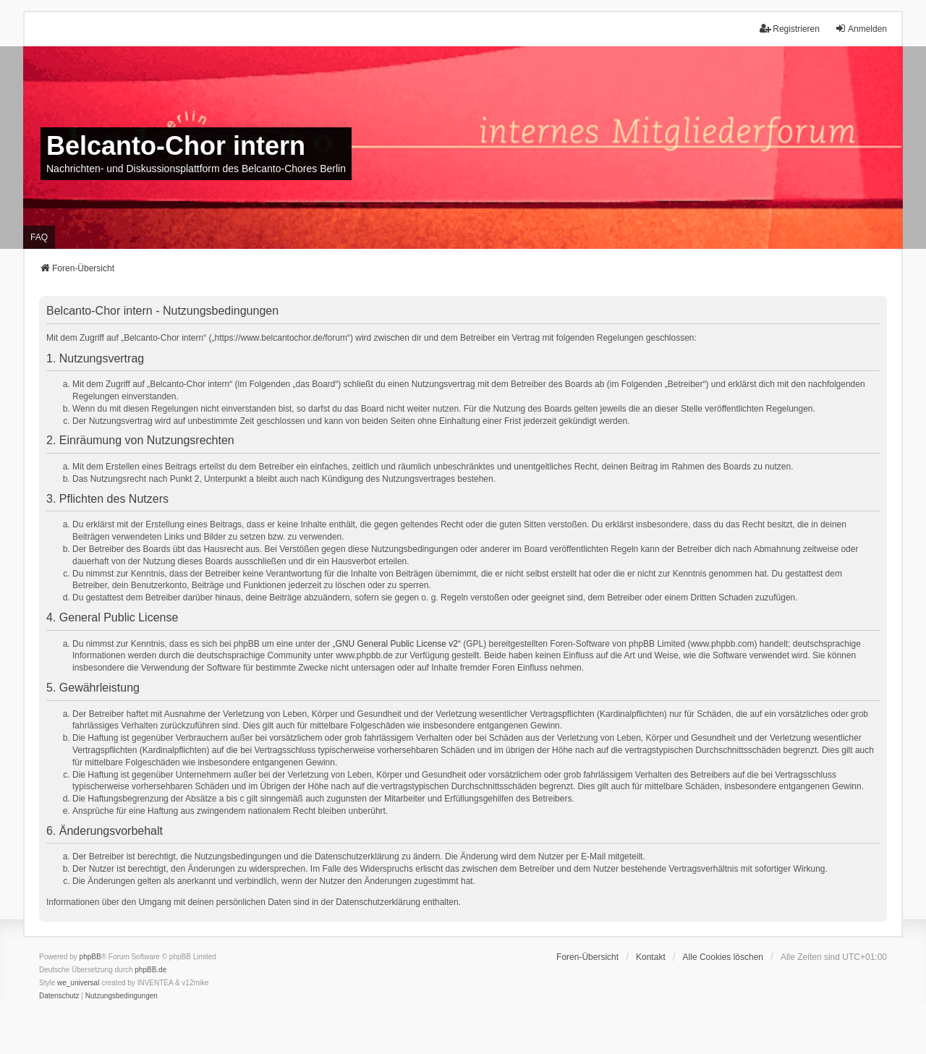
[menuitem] (59, 996)
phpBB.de (150, 970)
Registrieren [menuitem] (790, 28)
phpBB (90, 957)
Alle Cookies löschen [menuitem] (723, 957)
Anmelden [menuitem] (861, 28)
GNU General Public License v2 (397, 644)
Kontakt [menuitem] (651, 957)
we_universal (78, 983)
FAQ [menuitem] (39, 237)
